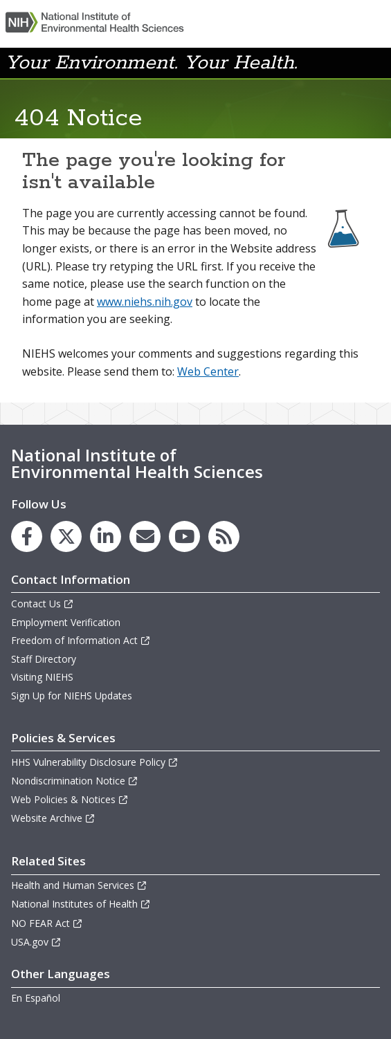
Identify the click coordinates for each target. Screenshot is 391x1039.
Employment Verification (65, 622)
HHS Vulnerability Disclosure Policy (95, 762)
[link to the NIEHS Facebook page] (26, 536)
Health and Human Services (79, 885)
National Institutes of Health (81, 903)
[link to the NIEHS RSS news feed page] (223, 536)
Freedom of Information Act (81, 640)
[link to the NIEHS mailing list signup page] (145, 536)
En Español (35, 997)
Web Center (208, 371)
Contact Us (42, 603)
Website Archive (53, 818)
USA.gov (36, 941)
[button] (373, 61)
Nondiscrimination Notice (74, 780)
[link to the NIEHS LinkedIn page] (105, 536)
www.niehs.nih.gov (144, 301)
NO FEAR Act (47, 923)
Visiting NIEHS (42, 676)
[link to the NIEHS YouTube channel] (184, 536)
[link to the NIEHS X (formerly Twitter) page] (66, 536)
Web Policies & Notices (70, 799)
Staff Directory (43, 658)
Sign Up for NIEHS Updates (71, 695)
